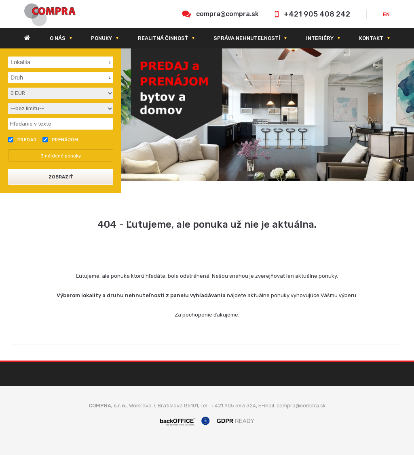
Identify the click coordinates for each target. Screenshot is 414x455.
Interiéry (320, 38)
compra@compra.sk (227, 14)
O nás (57, 38)
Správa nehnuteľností (246, 38)
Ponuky (101, 38)
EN (386, 14)
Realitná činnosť (163, 38)
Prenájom (60, 139)
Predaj (22, 139)
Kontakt (371, 38)
